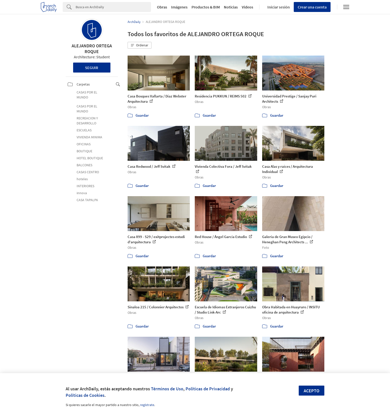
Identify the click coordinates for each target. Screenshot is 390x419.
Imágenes (179, 7)
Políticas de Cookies (85, 395)
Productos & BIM (206, 7)
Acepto (311, 391)
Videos (247, 7)
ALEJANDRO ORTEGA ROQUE (92, 48)
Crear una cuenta (312, 6)
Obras (162, 7)
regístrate (147, 405)
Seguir (91, 67)
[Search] (113, 7)
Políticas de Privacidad (208, 389)
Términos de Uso (167, 389)
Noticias (231, 7)
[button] (139, 45)
